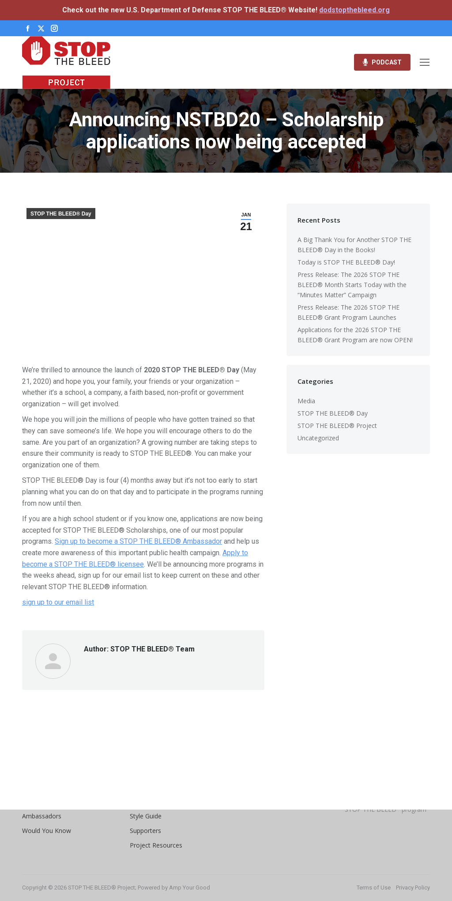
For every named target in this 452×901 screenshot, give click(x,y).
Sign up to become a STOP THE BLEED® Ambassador (138, 541)
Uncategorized (318, 438)
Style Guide (146, 816)
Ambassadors (41, 816)
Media (306, 401)
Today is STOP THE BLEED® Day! (346, 262)
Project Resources (156, 845)
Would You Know (46, 830)
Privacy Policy (413, 887)
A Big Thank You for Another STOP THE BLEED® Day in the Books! (354, 244)
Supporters (145, 830)
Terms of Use (374, 887)
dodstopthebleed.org (354, 10)
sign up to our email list (58, 602)
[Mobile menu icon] (424, 62)
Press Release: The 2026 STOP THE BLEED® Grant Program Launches (348, 312)
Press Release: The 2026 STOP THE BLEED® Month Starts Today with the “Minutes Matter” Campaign (352, 284)
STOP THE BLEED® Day (60, 214)
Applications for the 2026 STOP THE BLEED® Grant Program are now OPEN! (355, 335)
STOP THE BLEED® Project (337, 425)
